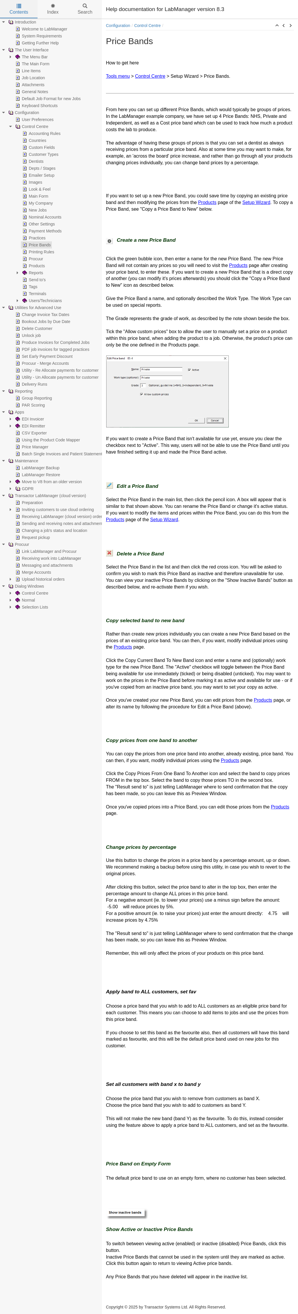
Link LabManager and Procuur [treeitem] (45, 551)
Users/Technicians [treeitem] (41, 300)
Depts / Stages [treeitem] (38, 168)
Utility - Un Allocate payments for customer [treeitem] (56, 377)
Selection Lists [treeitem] (31, 607)
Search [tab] (85, 9)
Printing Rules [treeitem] (37, 251)
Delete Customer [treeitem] (33, 328)
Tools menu (118, 76)
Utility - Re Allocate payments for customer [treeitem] (56, 370)
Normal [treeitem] (24, 600)
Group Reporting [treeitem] (33, 398)
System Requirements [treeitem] (38, 36)
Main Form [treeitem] (34, 196)
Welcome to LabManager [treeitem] (40, 29)
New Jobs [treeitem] (34, 210)
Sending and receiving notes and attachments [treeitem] (59, 523)
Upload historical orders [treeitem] (39, 579)
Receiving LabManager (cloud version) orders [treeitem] (59, 516)
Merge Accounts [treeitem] (32, 572)
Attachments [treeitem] (29, 84)
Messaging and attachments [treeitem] (43, 565)
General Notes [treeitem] (31, 91)
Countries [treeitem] (33, 140)
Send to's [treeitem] (33, 279)
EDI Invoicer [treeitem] (29, 419)
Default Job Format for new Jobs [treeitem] (47, 98)
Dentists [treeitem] (32, 161)
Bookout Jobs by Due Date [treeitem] (42, 321)
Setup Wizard (256, 202)
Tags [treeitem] (29, 286)
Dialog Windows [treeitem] (25, 586)
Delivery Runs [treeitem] (30, 384)
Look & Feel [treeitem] (36, 189)
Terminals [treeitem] (33, 293)
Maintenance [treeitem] (22, 460)
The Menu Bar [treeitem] (31, 56)
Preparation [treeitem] (28, 502)
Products (207, 202)
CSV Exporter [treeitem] (30, 432)
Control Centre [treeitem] (31, 126)
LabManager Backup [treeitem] (36, 467)
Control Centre (147, 25)
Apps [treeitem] (15, 412)
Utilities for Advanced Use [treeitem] (34, 307)
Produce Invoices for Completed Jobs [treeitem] (52, 342)
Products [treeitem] (33, 265)
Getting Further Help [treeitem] (36, 42)
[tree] (51, 315)
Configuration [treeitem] (23, 112)
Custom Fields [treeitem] (38, 147)
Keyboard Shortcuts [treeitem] (36, 105)
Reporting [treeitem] (20, 391)
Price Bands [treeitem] (36, 244)
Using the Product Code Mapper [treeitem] (47, 439)
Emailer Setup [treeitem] (37, 175)
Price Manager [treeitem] (31, 446)
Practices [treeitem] (33, 237)
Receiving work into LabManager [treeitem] (47, 558)
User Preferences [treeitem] (34, 119)
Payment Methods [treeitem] (41, 231)
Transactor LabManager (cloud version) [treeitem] (46, 495)
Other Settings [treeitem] (38, 224)
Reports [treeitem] (32, 272)
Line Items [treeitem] (27, 70)
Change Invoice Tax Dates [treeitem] (41, 314)
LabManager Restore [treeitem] (37, 474)
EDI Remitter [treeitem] (29, 426)
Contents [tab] (19, 9)
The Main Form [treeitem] (31, 63)
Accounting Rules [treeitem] (41, 133)
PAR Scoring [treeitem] (29, 405)
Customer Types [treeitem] (39, 154)
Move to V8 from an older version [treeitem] (48, 481)
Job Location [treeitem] (29, 77)
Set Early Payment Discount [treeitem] (43, 356)
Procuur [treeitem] (32, 258)
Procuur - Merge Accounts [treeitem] (41, 363)
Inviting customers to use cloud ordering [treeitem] (54, 509)
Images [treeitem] (31, 182)
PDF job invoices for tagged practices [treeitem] (51, 349)
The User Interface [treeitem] (28, 49)
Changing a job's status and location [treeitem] (50, 530)
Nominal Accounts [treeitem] (41, 217)
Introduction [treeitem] (21, 22)
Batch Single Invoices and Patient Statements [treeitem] (59, 453)
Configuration (118, 25)
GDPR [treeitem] (23, 488)
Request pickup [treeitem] (32, 537)
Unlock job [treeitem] (27, 335)
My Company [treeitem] (37, 203)
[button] (277, 26)
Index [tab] (52, 9)
